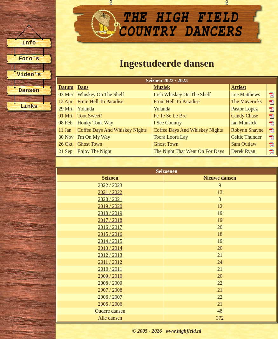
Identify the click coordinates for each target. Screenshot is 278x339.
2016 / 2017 (110, 227)
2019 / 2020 (110, 206)
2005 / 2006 (110, 304)
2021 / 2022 (110, 192)
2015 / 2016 (110, 234)
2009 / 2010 (110, 276)
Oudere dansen (110, 311)
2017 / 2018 (110, 220)
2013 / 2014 (110, 248)
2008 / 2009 (110, 283)
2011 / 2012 (110, 262)
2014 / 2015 (110, 241)
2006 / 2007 (110, 297)
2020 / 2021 (110, 199)
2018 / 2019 (110, 213)
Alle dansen (110, 318)
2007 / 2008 (110, 290)
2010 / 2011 (110, 269)
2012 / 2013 (110, 255)
